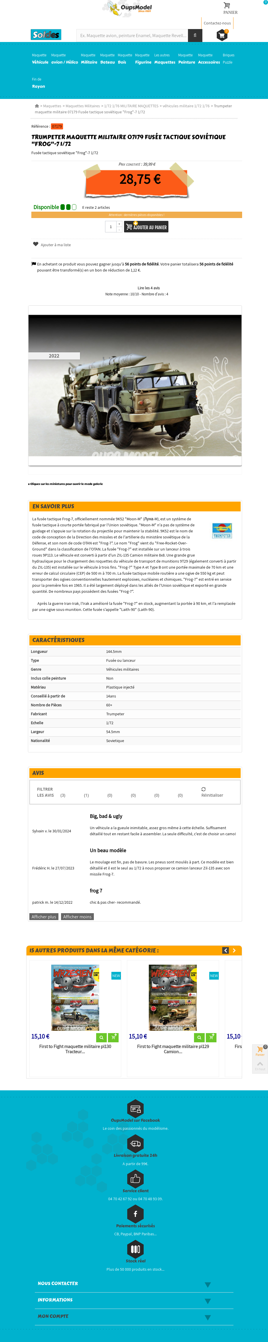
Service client (136, 1191)
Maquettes (52, 105)
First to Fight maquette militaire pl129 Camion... (173, 1049)
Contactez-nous (217, 23)
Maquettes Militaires (83, 105)
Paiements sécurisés (135, 1226)
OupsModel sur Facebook (135, 1120)
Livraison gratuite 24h (135, 1155)
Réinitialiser (212, 792)
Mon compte (53, 1316)
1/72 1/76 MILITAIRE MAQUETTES (131, 105)
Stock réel (135, 1261)
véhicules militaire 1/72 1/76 (186, 105)
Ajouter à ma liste (52, 244)
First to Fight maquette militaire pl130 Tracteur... (75, 1049)
